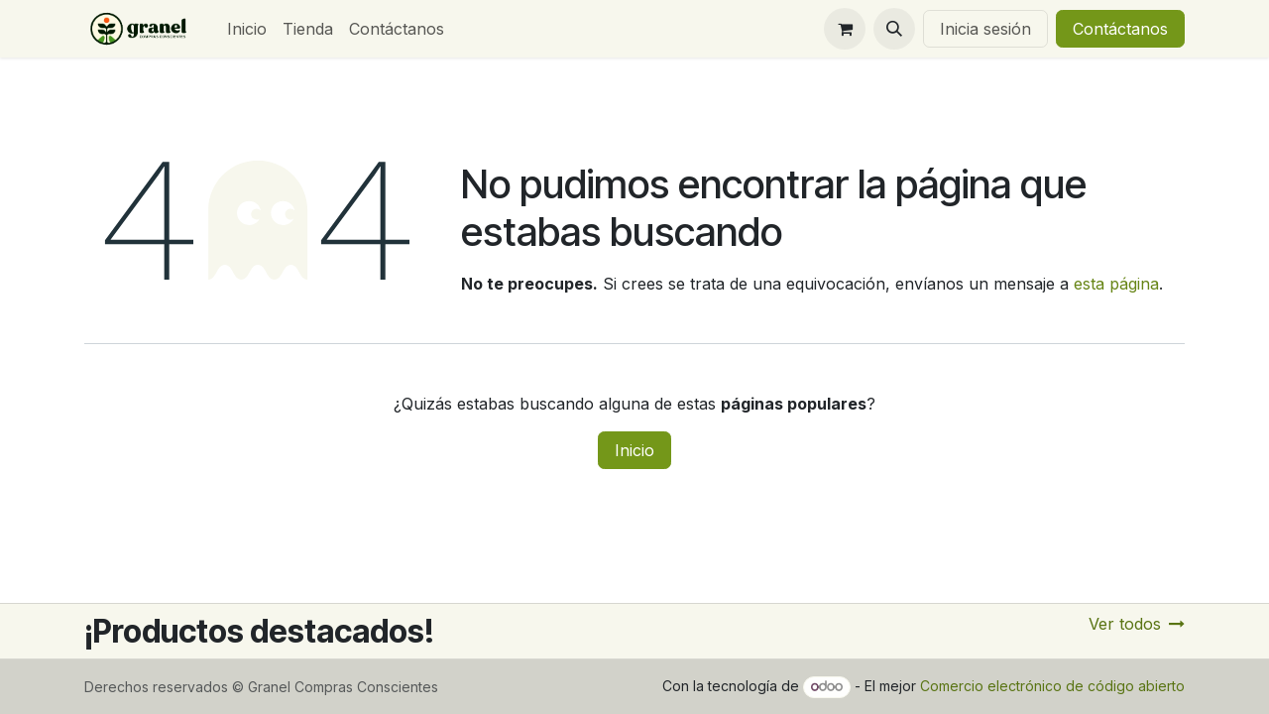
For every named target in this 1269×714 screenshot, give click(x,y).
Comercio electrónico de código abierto (1052, 685)
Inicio (634, 450)
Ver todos (1137, 624)
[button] (894, 29)
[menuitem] (247, 29)
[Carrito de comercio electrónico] (844, 29)
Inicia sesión (985, 29)
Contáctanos (1120, 29)
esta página (1116, 284)
